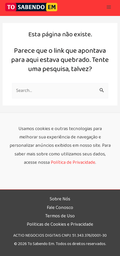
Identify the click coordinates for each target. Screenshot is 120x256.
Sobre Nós (60, 199)
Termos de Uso (60, 216)
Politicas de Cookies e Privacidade (60, 224)
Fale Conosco (60, 207)
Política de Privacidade (73, 162)
